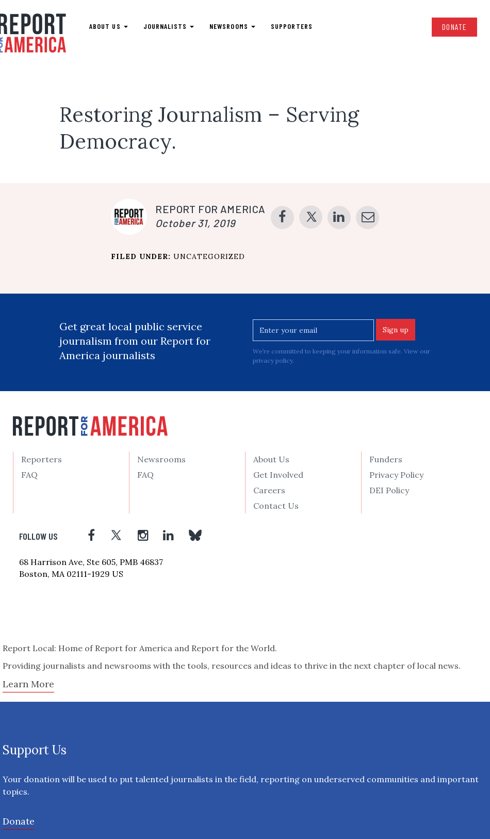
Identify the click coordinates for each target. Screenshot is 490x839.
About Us (271, 459)
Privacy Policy (396, 475)
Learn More (28, 684)
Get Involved (278, 475)
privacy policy (273, 360)
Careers (269, 490)
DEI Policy (389, 490)
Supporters (292, 26)
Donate (454, 26)
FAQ (29, 475)
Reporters (41, 459)
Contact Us (276, 506)
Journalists (168, 26)
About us (108, 26)
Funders (385, 459)
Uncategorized (209, 256)
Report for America (210, 209)
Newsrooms (232, 26)
